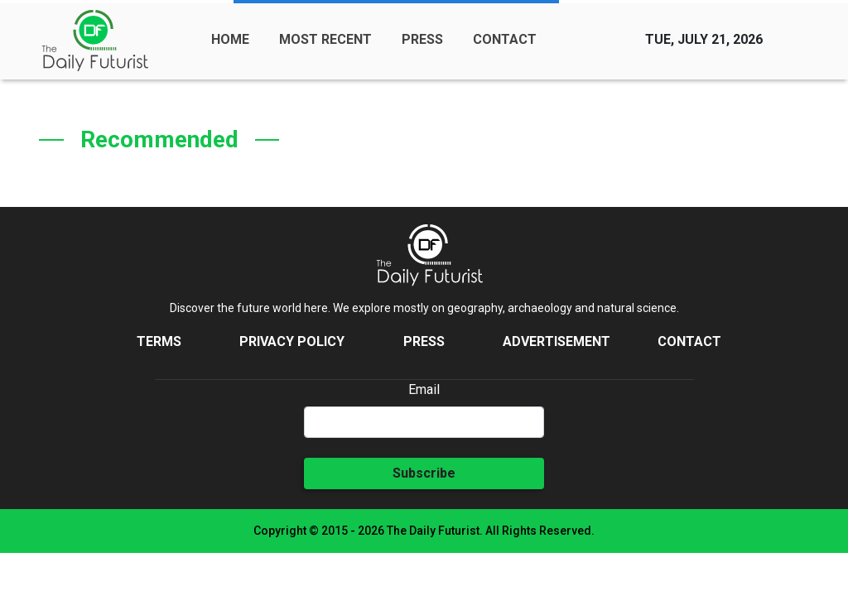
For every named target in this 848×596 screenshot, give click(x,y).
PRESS (422, 39)
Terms (159, 341)
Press (424, 341)
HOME (230, 39)
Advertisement (556, 341)
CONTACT (505, 39)
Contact (689, 341)
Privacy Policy (291, 341)
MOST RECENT (325, 39)
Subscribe (424, 473)
